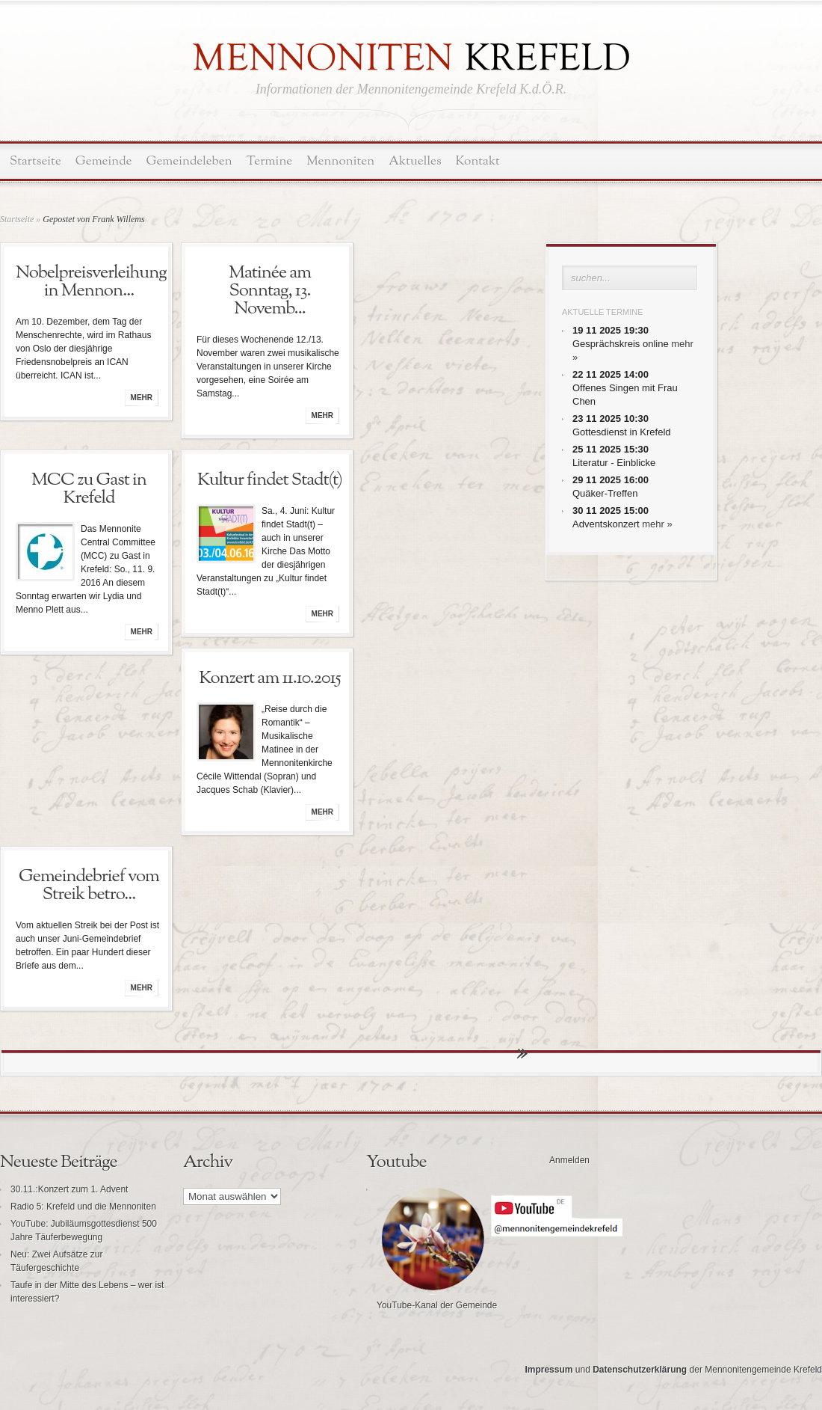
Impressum (548, 1369)
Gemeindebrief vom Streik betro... (89, 885)
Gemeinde (103, 161)
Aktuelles (415, 161)
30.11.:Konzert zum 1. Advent (69, 1189)
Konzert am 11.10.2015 (270, 678)
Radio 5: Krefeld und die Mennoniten (83, 1206)
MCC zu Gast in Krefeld (88, 489)
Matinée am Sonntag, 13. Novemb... (270, 291)
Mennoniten (340, 161)
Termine (269, 161)
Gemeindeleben (189, 161)
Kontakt (478, 161)
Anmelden (569, 1160)
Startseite (35, 161)
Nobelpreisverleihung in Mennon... (91, 282)
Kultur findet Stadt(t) (269, 480)
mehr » (657, 524)
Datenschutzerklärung (640, 1369)
